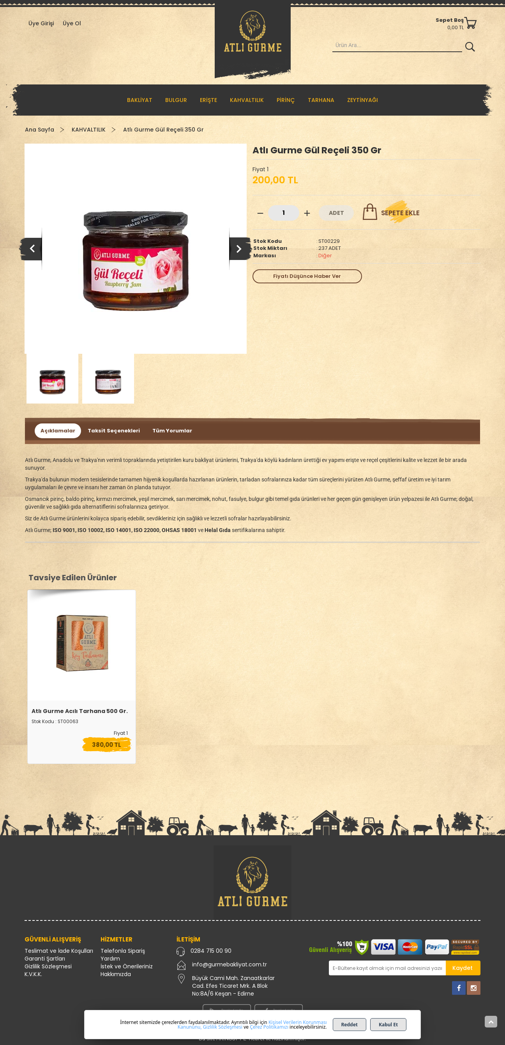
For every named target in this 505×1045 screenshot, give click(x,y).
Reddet (349, 1024)
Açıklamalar (58, 430)
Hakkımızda (116, 974)
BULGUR (176, 100)
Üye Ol (72, 23)
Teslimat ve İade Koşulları (59, 951)
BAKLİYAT (139, 100)
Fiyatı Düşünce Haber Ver (307, 276)
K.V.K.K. (33, 974)
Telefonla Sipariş (123, 951)
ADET (336, 213)
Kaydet (462, 968)
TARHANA (321, 100)
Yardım (110, 958)
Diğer (325, 255)
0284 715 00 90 (211, 951)
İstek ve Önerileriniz (127, 966)
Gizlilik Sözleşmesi (48, 966)
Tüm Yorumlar (172, 430)
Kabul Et (388, 1024)
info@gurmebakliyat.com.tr (229, 964)
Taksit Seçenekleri (114, 430)
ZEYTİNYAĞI (362, 100)
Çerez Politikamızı (269, 1027)
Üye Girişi (41, 23)
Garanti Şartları (45, 958)
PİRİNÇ (286, 100)
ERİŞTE (208, 100)
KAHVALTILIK (247, 100)
